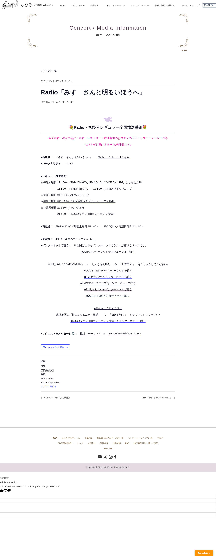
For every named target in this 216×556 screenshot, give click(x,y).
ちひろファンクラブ (190, 5)
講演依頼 (104, 443)
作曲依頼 (117, 443)
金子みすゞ (95, 5)
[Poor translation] (7, 491)
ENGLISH (209, 5)
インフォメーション (115, 5)
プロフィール (78, 5)
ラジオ (53, 386)
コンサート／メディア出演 (140, 438)
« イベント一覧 (49, 71)
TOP (55, 438)
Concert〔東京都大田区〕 (57, 397)
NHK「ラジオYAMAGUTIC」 (156, 397)
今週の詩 (88, 438)
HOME (63, 5)
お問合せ (92, 443)
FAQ (127, 443)
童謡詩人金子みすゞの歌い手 (110, 438)
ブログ (160, 438)
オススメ (45, 386)
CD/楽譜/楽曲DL (65, 443)
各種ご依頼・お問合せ (165, 5)
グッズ (80, 443)
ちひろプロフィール (71, 438)
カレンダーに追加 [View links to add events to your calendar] (56, 347)
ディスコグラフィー (140, 5)
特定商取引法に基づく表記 (146, 443)
